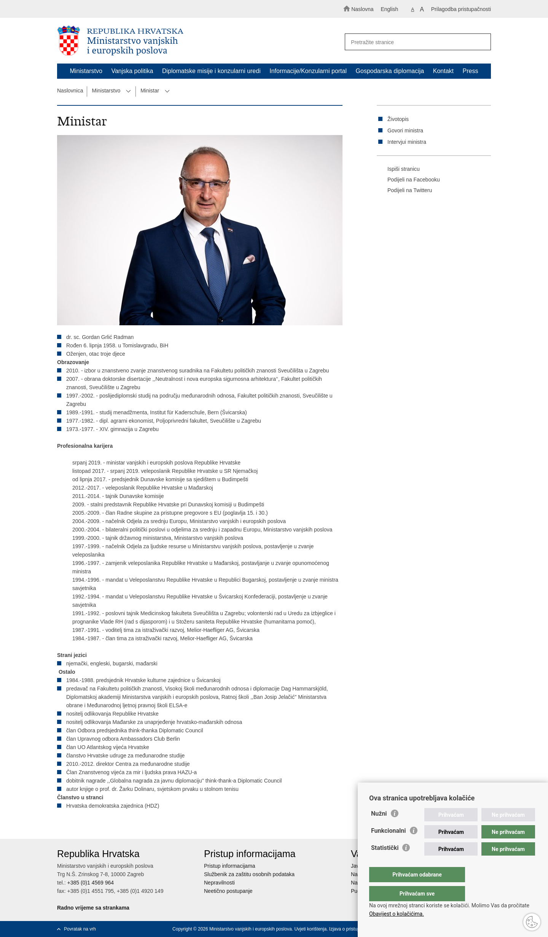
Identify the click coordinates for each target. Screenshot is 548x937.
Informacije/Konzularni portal (308, 71)
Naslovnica (70, 90)
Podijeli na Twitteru (404, 190)
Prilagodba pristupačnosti (461, 9)
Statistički (384, 863)
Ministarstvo (86, 71)
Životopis (398, 119)
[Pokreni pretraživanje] (481, 42)
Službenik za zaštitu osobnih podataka (249, 874)
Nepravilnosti (219, 883)
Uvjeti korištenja (310, 929)
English (389, 9)
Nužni (379, 828)
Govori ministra (405, 130)
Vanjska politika (132, 71)
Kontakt (443, 71)
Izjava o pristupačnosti (351, 929)
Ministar (149, 90)
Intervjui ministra (406, 142)
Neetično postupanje (228, 891)
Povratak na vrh (80, 929)
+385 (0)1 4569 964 (90, 883)
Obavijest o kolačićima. (396, 914)
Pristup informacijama (229, 866)
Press (470, 71)
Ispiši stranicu (398, 169)
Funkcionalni (388, 846)
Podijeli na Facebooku (408, 180)
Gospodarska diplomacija (390, 71)
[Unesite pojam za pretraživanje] (414, 42)
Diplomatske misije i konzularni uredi (211, 71)
